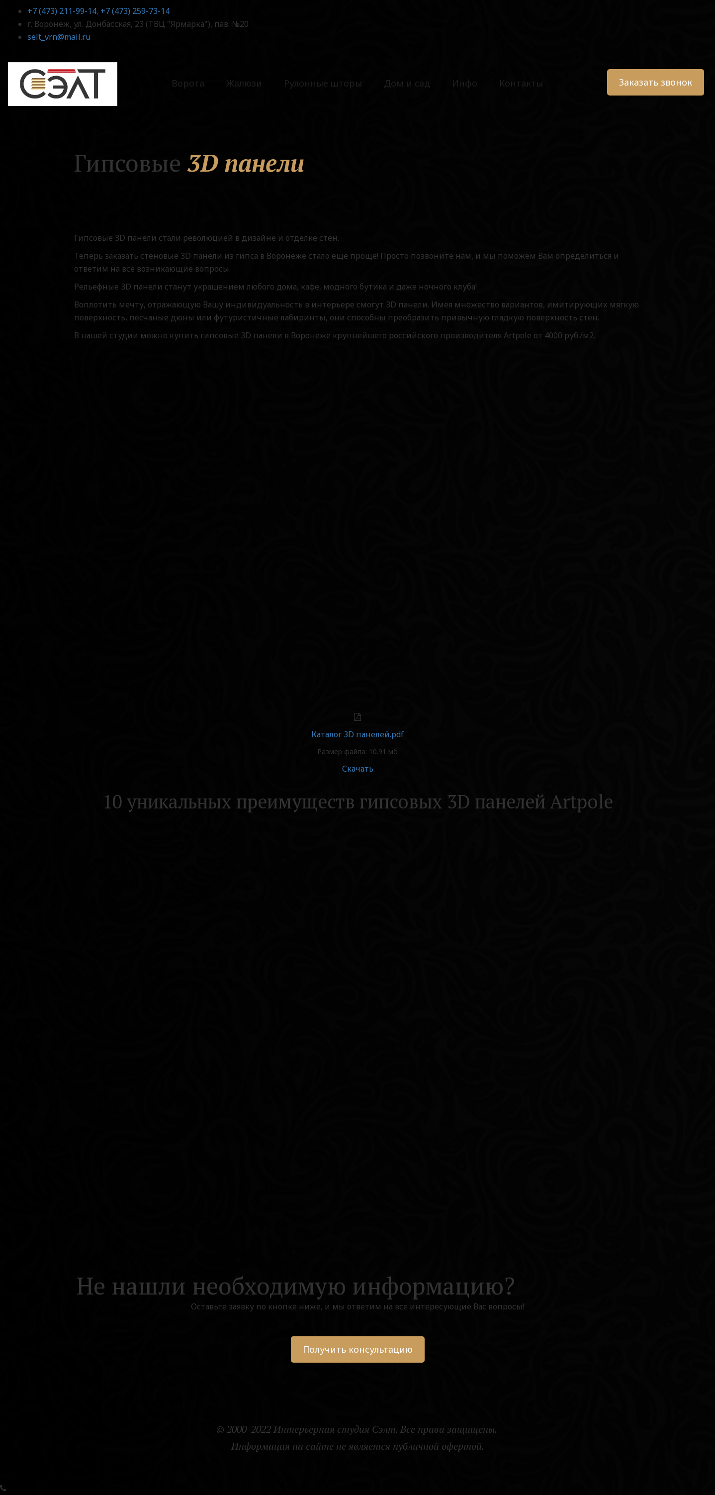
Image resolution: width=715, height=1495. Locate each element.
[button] (244, 83)
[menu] (358, 83)
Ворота (188, 83)
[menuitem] (188, 83)
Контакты (521, 83)
